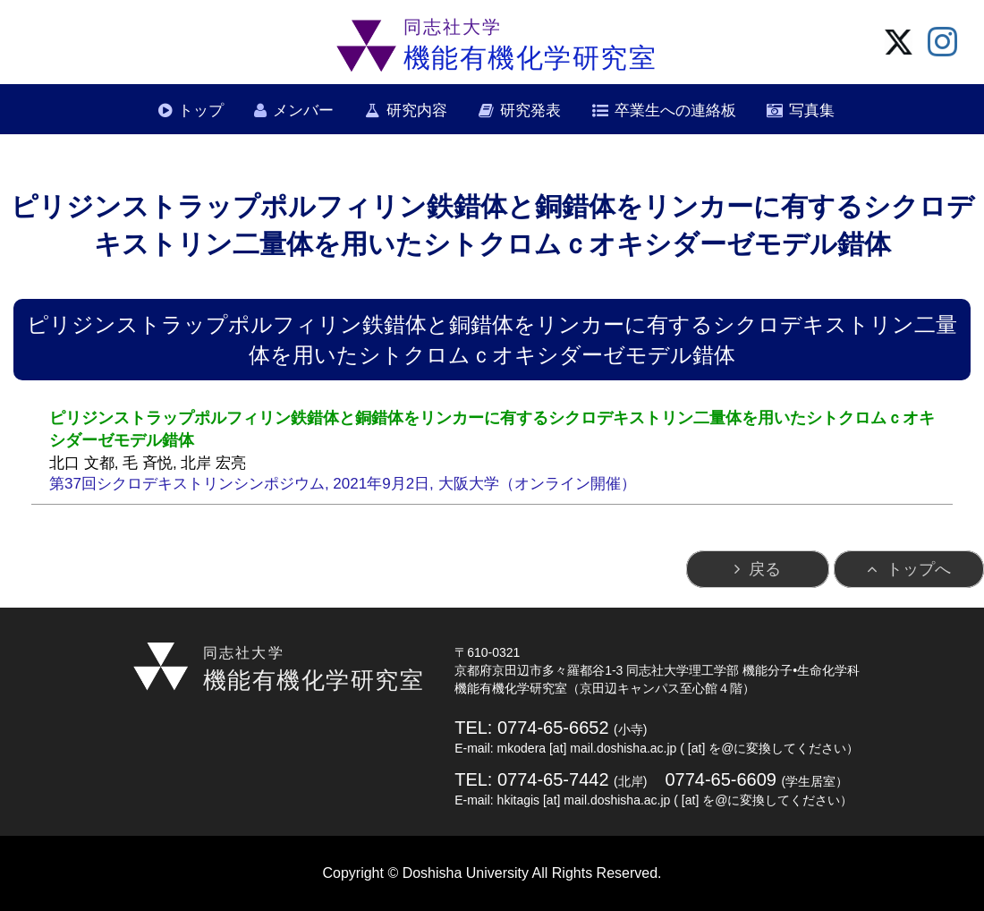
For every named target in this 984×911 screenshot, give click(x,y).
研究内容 (416, 110)
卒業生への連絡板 (675, 110)
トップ (201, 110)
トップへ (918, 569)
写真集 (812, 110)
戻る (765, 569)
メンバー (303, 110)
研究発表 (530, 110)
